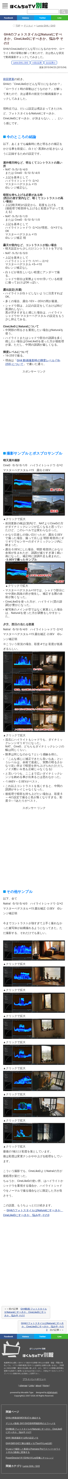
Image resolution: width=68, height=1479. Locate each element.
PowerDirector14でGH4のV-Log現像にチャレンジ (30, 1458)
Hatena (25, 18)
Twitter (42, 18)
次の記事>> (50, 63)
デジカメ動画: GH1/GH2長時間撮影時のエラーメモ (30, 1423)
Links (31, 1385)
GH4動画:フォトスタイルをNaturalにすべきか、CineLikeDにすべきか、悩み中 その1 (25, 1312)
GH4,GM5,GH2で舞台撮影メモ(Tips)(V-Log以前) (29, 1443)
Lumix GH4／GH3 (20, 63)
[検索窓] (43, 11)
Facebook (8, 18)
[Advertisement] (34, 408)
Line (59, 18)
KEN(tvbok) (52, 1392)
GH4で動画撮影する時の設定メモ (22, 1438)
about (38, 1385)
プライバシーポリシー (34, 1379)
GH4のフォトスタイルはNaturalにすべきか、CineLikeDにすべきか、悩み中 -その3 (42, 1326)
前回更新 (8, 79)
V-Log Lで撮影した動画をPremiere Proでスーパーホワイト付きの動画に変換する (33, 1450)
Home (46, 1385)
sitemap (23, 1385)
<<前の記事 (37, 63)
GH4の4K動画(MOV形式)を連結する (23, 1418)
